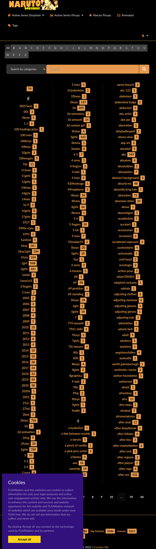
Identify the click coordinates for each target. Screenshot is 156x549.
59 (131, 488)
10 (111, 488)
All (8, 48)
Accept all (24, 539)
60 (142, 488)
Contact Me (101, 538)
